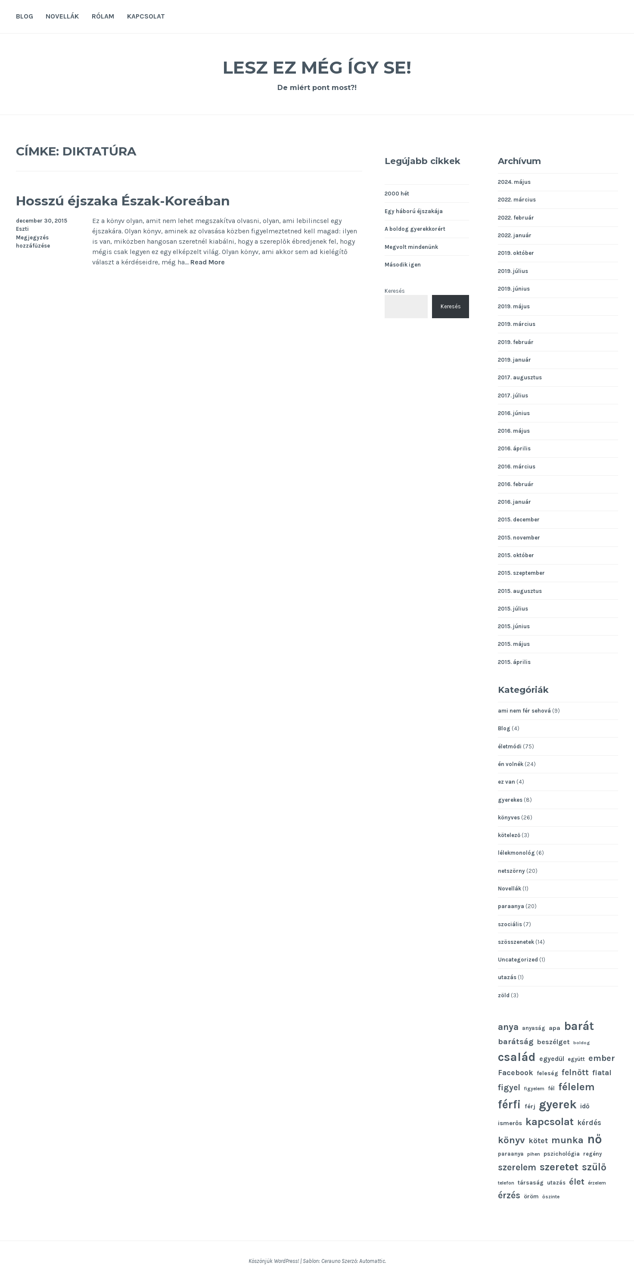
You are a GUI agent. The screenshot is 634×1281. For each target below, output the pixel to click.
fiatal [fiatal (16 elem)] (602, 1073)
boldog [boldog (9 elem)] (581, 1042)
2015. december (519, 519)
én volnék (510, 764)
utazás (507, 977)
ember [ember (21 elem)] (601, 1058)
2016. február (516, 484)
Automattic (372, 1261)
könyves (509, 817)
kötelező (509, 835)
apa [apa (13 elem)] (554, 1028)
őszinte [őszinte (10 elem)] (550, 1197)
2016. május (514, 431)
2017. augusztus (520, 377)
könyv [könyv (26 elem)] (511, 1140)
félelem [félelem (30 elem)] (576, 1087)
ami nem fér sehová (524, 710)
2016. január (514, 502)
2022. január (514, 235)
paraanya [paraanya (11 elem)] (511, 1154)
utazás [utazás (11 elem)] (556, 1182)
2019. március (516, 324)
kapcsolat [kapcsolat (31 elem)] (549, 1122)
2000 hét (397, 193)
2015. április (514, 662)
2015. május (514, 644)
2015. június (514, 626)
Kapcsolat (146, 16)
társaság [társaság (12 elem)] (531, 1182)
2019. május (514, 306)
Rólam (103, 16)
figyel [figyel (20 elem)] (509, 1087)
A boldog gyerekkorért (415, 229)
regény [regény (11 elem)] (592, 1154)
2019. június (514, 288)
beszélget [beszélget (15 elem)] (553, 1042)
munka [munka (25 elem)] (567, 1140)
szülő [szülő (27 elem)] (594, 1167)
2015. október (516, 555)
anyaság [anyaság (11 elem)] (533, 1028)
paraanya (511, 906)
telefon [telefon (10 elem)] (506, 1183)
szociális (510, 924)
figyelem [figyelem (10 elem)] (534, 1089)
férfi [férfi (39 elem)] (509, 1104)
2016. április (514, 448)
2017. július (513, 395)
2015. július (513, 608)
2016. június (514, 413)
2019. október (516, 253)
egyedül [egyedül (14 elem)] (551, 1059)
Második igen (403, 264)
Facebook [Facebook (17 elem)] (515, 1072)
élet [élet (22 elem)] (576, 1181)
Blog (24, 16)
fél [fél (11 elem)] (551, 1088)
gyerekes (510, 800)
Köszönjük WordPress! (274, 1261)
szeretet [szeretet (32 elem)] (559, 1166)
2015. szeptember (521, 573)
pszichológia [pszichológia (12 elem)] (562, 1153)
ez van (506, 782)
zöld (504, 995)
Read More (207, 262)
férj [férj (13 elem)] (530, 1106)
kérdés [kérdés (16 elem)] (589, 1123)
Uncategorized (518, 959)
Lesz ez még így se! (317, 66)
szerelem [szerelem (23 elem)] (517, 1167)
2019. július (513, 271)
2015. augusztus (520, 591)
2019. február (516, 342)
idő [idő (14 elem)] (585, 1106)
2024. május (514, 182)
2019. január (514, 360)
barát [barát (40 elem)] (579, 1026)
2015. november (519, 537)
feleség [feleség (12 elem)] (547, 1073)
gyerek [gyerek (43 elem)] (558, 1104)
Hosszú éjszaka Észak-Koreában (150, 199)
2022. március (517, 199)
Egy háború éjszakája (414, 211)
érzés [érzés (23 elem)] (509, 1195)
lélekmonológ (516, 853)
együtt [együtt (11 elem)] (576, 1059)
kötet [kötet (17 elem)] (538, 1140)
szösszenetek (516, 942)
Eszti (22, 229)
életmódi (510, 746)
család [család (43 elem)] (517, 1057)
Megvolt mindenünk (411, 247)
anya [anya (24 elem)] (508, 1026)
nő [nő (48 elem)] (594, 1139)
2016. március (516, 466)
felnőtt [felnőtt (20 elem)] (575, 1072)
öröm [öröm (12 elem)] (531, 1196)
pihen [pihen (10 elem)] (533, 1154)
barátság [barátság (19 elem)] (516, 1041)
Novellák (62, 16)
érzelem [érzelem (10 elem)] (597, 1183)
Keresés (395, 291)
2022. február (516, 217)
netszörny (511, 871)
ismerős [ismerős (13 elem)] (510, 1123)
